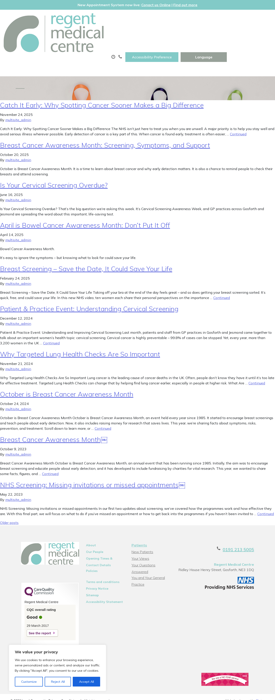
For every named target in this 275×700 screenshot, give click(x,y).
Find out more (185, 5)
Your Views (140, 547)
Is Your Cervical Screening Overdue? (54, 174)
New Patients (67, 47)
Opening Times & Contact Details (101, 548)
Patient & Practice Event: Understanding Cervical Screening (89, 297)
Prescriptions (146, 31)
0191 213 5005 (249, 538)
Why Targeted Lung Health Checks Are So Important (80, 343)
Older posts (9, 511)
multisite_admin (18, 109)
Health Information (114, 47)
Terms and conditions (98, 571)
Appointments (103, 31)
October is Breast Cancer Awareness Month (66, 383)
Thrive (260, 693)
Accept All (86, 682)
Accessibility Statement (99, 591)
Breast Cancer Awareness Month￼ (53, 428)
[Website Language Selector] (248, 18)
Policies (87, 560)
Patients (139, 534)
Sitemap (87, 584)
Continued (238, 123)
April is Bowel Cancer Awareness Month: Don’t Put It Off (85, 214)
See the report (29, 624)
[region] (57, 668)
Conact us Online (156, 5)
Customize (29, 682)
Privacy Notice (92, 577)
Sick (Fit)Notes (187, 31)
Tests (220, 31)
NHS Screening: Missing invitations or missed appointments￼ (92, 474)
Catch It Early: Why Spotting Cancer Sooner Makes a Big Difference (102, 94)
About (63, 31)
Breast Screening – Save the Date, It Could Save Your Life (86, 257)
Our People (89, 541)
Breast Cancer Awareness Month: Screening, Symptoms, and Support (105, 134)
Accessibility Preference (196, 18)
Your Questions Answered (151, 554)
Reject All (58, 682)
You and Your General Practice (147, 561)
